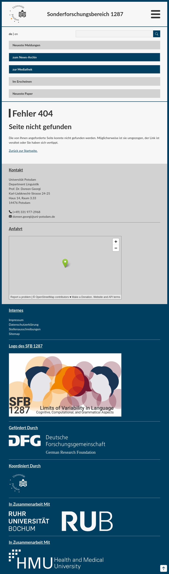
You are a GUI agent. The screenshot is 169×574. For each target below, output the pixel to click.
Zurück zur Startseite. (23, 150)
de (10, 34)
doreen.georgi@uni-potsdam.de (34, 216)
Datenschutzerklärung (24, 324)
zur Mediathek (22, 69)
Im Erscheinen (22, 81)
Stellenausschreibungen (24, 329)
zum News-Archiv (25, 57)
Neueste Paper (23, 93)
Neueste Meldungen (26, 45)
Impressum (16, 320)
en (16, 34)
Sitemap (14, 334)
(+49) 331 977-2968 (26, 212)
